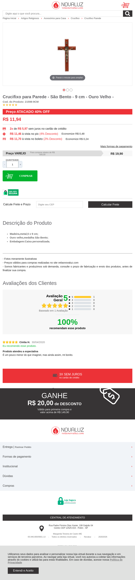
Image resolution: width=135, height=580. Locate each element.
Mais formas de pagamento (116, 146)
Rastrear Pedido (23, 447)
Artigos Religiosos (30, 18)
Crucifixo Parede (92, 18)
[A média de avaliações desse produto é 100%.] (10, 104)
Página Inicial (10, 18)
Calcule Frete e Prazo (17, 204)
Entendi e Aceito (23, 570)
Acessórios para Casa (55, 18)
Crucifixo (75, 18)
